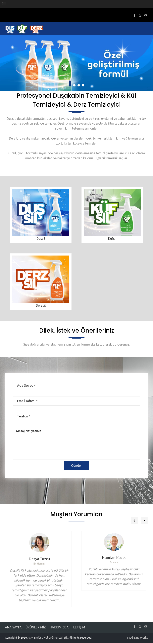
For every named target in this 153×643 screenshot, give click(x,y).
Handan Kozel (114, 557)
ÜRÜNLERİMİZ (36, 627)
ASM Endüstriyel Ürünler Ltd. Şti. (47, 637)
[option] (39, 569)
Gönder (76, 465)
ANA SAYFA (13, 627)
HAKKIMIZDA (59, 627)
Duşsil (40, 238)
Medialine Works (137, 637)
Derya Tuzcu (39, 559)
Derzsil (41, 305)
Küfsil (112, 238)
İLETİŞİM (79, 627)
